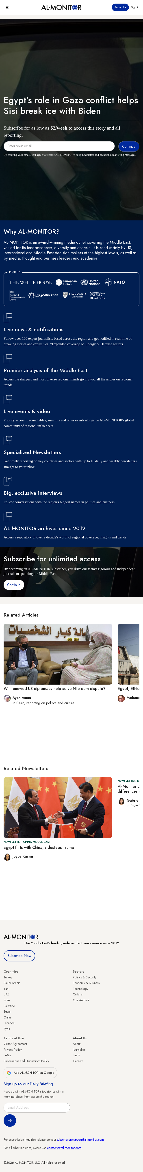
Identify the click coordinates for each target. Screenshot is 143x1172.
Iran (6, 988)
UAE (6, 994)
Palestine (9, 1006)
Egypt (7, 1011)
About (76, 1044)
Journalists (79, 1049)
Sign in (135, 7)
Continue (14, 584)
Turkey (8, 977)
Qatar (7, 1017)
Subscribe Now (19, 955)
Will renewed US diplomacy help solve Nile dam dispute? (55, 689)
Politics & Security (84, 977)
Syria (7, 1029)
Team (76, 1055)
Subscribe (120, 7)
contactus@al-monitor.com (64, 1148)
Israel (7, 1000)
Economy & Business (86, 983)
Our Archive (81, 1000)
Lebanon (9, 1023)
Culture (77, 994)
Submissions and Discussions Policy (26, 1061)
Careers (78, 1061)
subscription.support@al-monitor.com (80, 1139)
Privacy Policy (13, 1049)
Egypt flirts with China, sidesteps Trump (39, 847)
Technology (80, 988)
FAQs (7, 1055)
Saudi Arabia (12, 983)
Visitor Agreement (15, 1044)
